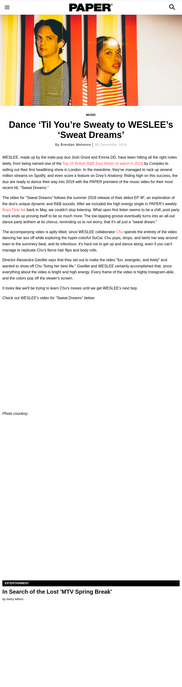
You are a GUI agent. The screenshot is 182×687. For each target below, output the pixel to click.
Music (91, 115)
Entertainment (17, 583)
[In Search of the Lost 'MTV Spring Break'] (91, 536)
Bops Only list (14, 210)
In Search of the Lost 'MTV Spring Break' (57, 591)
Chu (119, 232)
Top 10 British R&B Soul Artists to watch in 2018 (103, 163)
